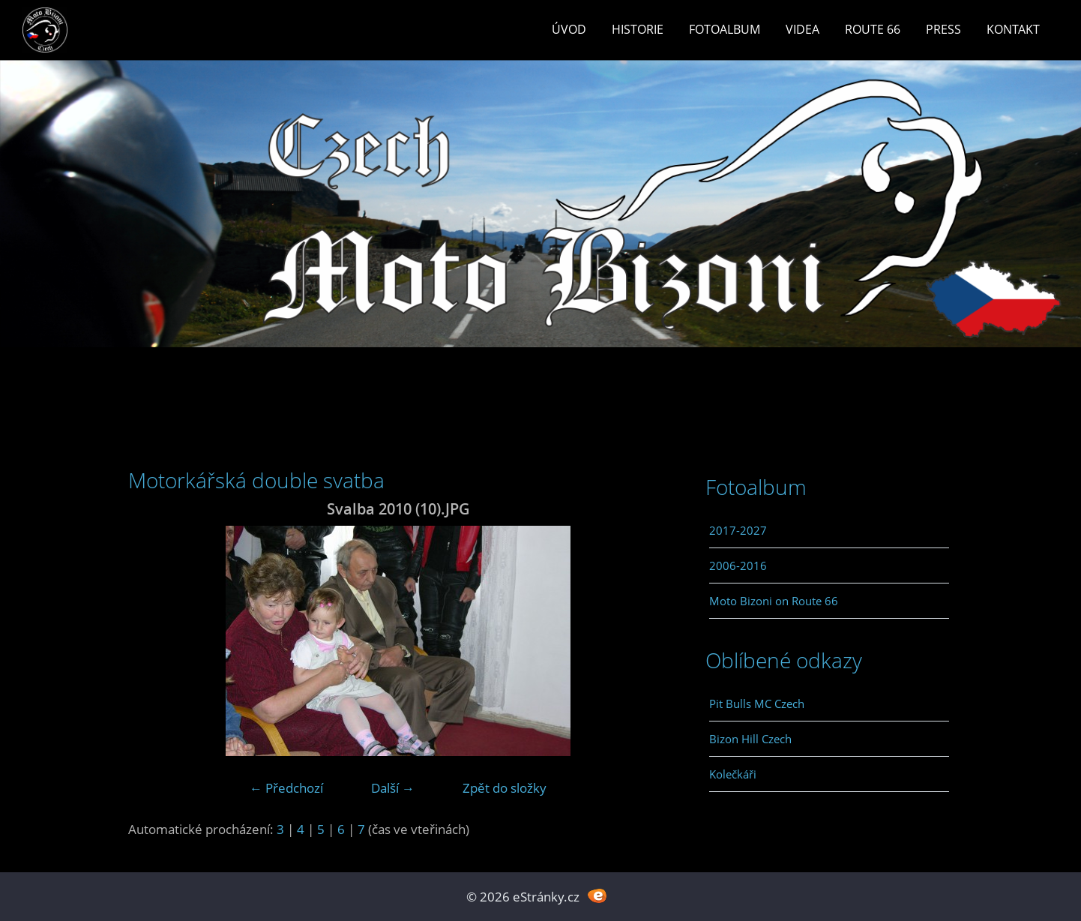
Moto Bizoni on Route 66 (773, 600)
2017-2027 (738, 530)
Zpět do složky (504, 787)
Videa (802, 29)
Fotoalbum (724, 29)
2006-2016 (738, 565)
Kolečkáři (732, 774)
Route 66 (872, 29)
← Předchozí (286, 787)
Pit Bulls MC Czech (756, 703)
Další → (393, 787)
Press (943, 29)
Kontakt (1013, 29)
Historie (637, 29)
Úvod (569, 29)
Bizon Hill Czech (750, 738)
